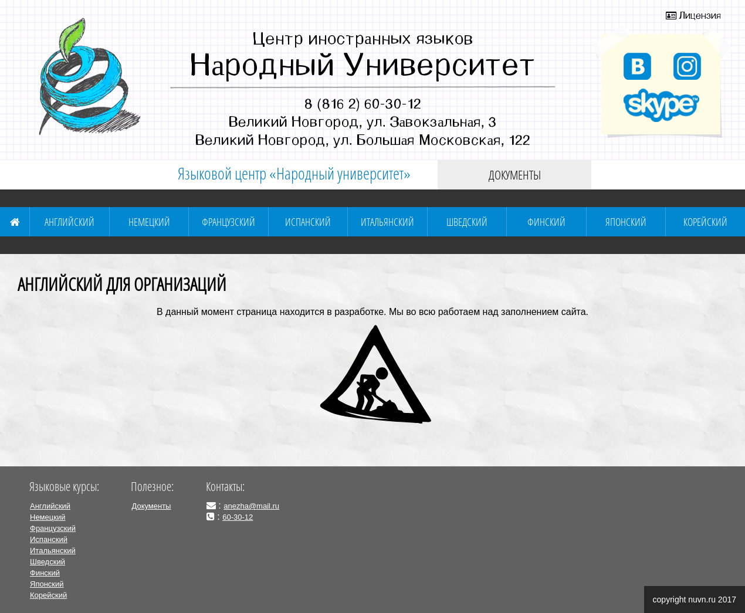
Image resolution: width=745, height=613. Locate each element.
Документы (515, 175)
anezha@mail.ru (251, 506)
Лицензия (693, 15)
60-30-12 (237, 517)
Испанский (308, 222)
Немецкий (149, 222)
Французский (228, 222)
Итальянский (387, 222)
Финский (546, 222)
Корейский (705, 222)
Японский (625, 222)
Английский (69, 222)
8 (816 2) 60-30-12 (362, 103)
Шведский (466, 222)
